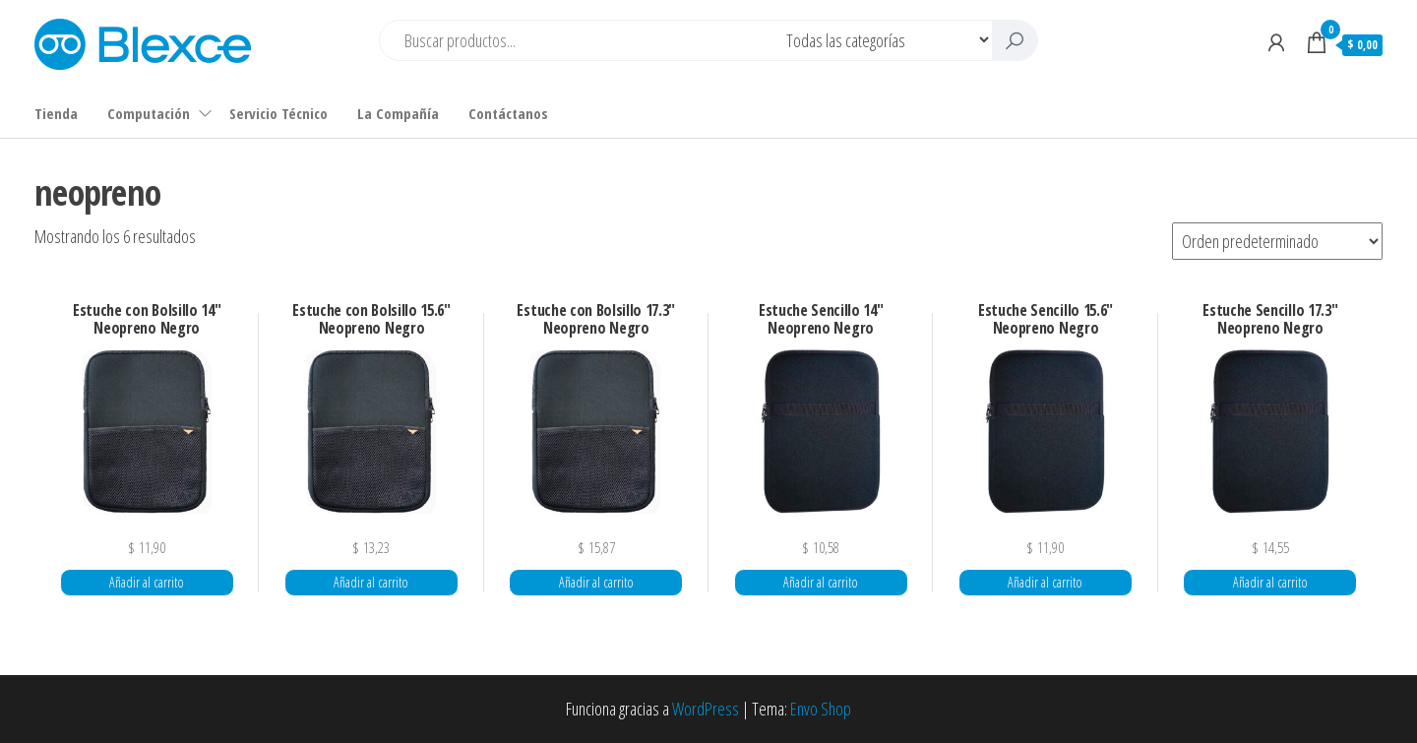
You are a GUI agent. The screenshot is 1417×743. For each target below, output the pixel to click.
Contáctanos (508, 113)
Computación (148, 113)
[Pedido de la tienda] (1277, 241)
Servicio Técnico (278, 113)
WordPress (705, 708)
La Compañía (398, 113)
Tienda (56, 113)
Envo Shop (820, 708)
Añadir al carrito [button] (146, 582)
